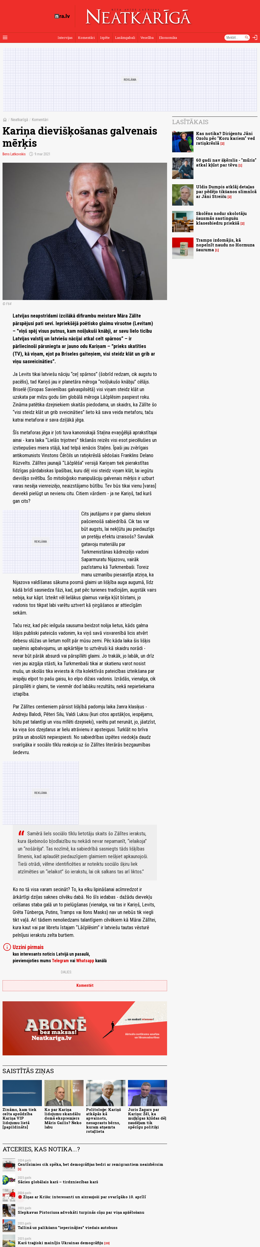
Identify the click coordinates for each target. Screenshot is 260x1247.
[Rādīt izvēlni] (5, 37)
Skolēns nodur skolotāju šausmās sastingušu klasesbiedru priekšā (221, 218)
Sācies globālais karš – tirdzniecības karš (58, 1181)
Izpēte (105, 38)
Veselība (147, 38)
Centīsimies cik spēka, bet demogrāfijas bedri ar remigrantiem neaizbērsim (90, 1164)
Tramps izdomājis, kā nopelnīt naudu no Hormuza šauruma (225, 244)
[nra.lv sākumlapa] (62, 16)
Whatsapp (85, 960)
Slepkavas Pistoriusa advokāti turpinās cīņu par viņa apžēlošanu (81, 1212)
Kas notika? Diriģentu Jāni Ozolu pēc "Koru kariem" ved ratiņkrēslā (225, 138)
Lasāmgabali (125, 38)
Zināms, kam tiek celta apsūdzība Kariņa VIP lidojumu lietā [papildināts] (20, 1118)
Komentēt (84, 985)
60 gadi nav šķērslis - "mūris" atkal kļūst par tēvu (226, 162)
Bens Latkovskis (14, 154)
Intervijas (65, 38)
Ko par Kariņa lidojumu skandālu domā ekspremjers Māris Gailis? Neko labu (63, 1118)
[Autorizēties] (255, 37)
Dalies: (66, 972)
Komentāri (86, 38)
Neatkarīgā (19, 119)
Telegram (60, 960)
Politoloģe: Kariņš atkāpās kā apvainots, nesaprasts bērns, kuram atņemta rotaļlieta (103, 1120)
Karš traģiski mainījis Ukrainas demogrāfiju (60, 1242)
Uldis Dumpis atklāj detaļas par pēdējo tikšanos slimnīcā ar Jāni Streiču (226, 191)
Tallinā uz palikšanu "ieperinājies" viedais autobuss (68, 1227)
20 (107, 1243)
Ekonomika (168, 38)
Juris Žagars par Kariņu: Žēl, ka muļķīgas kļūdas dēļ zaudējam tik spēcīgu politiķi (147, 1118)
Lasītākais (190, 122)
